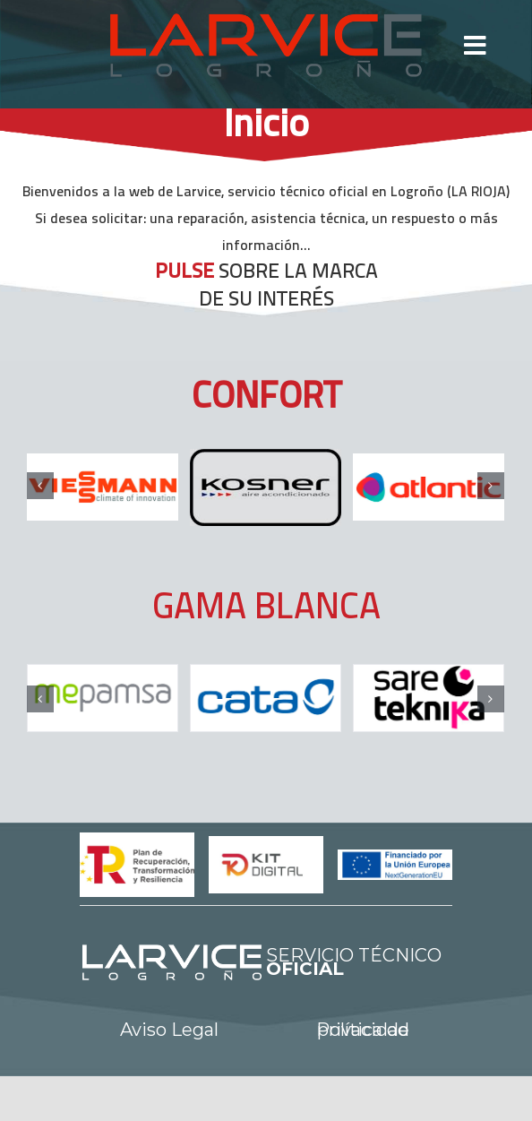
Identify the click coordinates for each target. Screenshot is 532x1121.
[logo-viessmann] (102, 487)
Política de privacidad (362, 1029)
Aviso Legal (169, 1029)
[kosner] (265, 487)
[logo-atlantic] (428, 487)
